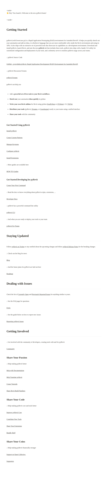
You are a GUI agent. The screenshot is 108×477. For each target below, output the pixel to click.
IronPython (51, 104)
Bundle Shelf (11, 433)
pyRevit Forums (12, 78)
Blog (8, 260)
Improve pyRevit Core (14, 412)
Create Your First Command (16, 185)
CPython (60, 104)
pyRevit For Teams (13, 226)
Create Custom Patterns (14, 138)
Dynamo (34, 109)
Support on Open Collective (16, 454)
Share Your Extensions (14, 426)
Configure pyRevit (13, 151)
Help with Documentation (15, 370)
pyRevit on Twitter (18, 247)
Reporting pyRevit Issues (15, 321)
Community (11, 349)
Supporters (10, 461)
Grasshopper (44, 109)
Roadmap (10, 274)
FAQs (8, 308)
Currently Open (23, 294)
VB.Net (70, 104)
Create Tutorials (12, 384)
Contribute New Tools (14, 419)
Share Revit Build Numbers (16, 391)
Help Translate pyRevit (14, 377)
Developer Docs (12, 199)
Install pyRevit (12, 131)
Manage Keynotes (13, 144)
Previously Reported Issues (41, 294)
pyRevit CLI (11, 212)
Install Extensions (13, 158)
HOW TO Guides (12, 171)
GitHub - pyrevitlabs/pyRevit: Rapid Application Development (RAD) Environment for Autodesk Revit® (42, 64)
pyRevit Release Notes (70, 247)
